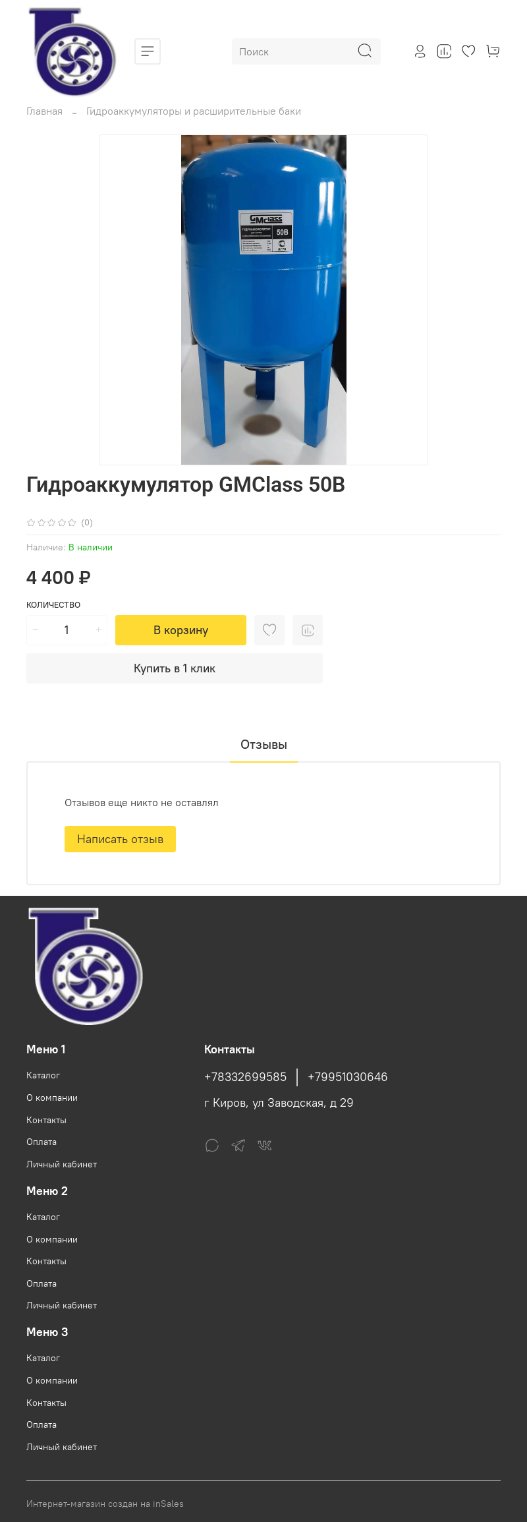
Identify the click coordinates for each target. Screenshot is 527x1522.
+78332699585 (245, 1077)
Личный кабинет (61, 1164)
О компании (52, 1097)
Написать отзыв (120, 838)
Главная (44, 110)
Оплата (41, 1142)
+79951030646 (348, 1077)
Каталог (43, 1075)
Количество (53, 605)
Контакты (46, 1120)
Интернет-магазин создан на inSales (105, 1503)
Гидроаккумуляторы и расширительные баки (193, 110)
